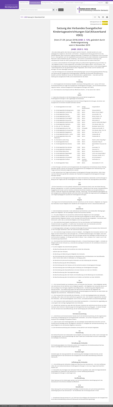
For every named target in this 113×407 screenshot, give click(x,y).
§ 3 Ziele (25, 26)
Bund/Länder (13, 406)
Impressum (31, 406)
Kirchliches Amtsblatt (58, 2)
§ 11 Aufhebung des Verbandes (31, 45)
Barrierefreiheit (53, 406)
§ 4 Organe (26, 29)
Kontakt (25, 406)
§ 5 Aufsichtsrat (27, 31)
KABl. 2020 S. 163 (79, 49)
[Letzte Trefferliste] (56, 9)
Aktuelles (100, 2)
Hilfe (60, 406)
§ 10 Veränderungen (28, 43)
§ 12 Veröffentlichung (29, 47)
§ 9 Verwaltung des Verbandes (31, 40)
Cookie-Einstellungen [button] (68, 406)
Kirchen (4, 406)
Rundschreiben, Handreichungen (74, 2)
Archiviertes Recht (35, 2)
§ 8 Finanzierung (27, 38)
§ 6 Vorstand (26, 33)
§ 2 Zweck (25, 24)
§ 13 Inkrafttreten (27, 50)
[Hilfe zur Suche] (53, 9)
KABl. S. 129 (84, 40)
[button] (106, 2)
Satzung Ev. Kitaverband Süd (32, 17)
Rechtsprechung (46, 2)
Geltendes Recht (24, 2)
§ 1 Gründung (27, 22)
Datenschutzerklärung (41, 406)
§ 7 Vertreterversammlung (30, 36)
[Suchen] (61, 9)
